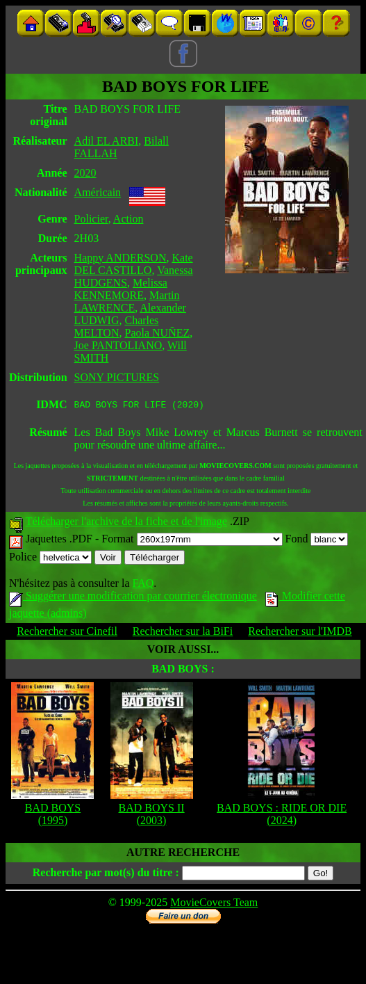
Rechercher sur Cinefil (67, 633)
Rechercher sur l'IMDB (300, 633)
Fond (317, 541)
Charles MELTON (116, 326)
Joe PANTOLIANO (118, 345)
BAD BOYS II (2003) (152, 816)
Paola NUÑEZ (157, 333)
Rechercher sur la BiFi (183, 633)
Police (50, 559)
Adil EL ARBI (106, 141)
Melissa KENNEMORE (120, 289)
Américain (98, 192)
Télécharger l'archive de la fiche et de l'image (126, 523)
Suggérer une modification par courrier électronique (133, 598)
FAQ (142, 585)
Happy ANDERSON (120, 258)
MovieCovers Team (214, 904)
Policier (91, 219)
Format (191, 541)
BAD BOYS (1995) (53, 816)
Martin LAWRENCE (127, 301)
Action (128, 219)
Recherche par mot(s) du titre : (106, 874)
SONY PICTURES (117, 377)
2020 (85, 173)
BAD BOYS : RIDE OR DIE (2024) (282, 816)
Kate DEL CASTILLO (133, 264)
